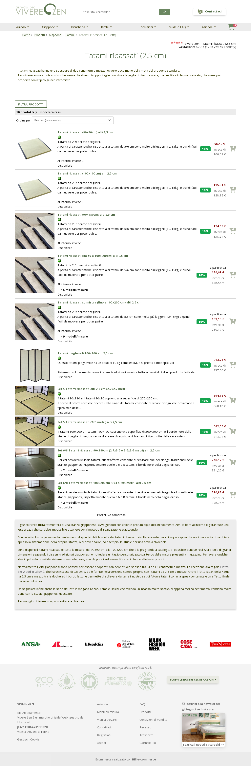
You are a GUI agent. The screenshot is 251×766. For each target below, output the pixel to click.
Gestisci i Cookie (28, 739)
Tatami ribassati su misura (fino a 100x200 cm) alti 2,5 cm (99, 302)
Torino (44, 732)
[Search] (120, 12)
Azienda (207, 27)
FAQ (142, 704)
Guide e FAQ (178, 27)
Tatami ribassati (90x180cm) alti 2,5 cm (86, 214)
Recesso (145, 727)
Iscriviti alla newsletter (201, 704)
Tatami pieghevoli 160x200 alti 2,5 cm (85, 353)
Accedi (101, 743)
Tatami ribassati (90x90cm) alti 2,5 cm (85, 132)
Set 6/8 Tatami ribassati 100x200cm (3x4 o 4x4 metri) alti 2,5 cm (104, 483)
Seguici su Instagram (199, 709)
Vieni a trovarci (107, 719)
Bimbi (105, 27)
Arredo (21, 27)
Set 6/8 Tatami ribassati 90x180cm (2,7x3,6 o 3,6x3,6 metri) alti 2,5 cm (108, 450)
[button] (164, 12)
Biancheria (78, 27)
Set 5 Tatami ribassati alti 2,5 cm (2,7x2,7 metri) (92, 389)
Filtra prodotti (31, 104)
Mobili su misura (108, 712)
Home (26, 35)
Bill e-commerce (144, 759)
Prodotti (39, 35)
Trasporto (146, 735)
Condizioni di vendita (153, 719)
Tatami (69, 35)
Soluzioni (147, 27)
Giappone (49, 27)
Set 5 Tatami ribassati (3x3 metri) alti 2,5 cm (89, 422)
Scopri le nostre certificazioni (193, 679)
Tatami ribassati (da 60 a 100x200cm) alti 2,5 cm (92, 256)
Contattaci (104, 727)
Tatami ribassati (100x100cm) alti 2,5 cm (87, 173)
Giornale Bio (147, 743)
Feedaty (229, 47)
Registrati (104, 735)
